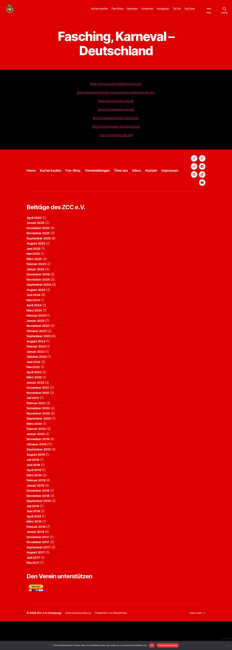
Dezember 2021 (38, 416)
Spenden (132, 10)
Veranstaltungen (104, 187)
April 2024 (34, 334)
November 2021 (38, 421)
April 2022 (34, 401)
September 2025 (39, 267)
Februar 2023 (37, 375)
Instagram (163, 10)
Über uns (129, 187)
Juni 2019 (34, 493)
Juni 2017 (34, 586)
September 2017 (39, 576)
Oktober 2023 (37, 359)
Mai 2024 (34, 329)
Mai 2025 (33, 282)
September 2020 (39, 447)
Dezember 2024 (39, 303)
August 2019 (36, 483)
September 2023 (39, 365)
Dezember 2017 (38, 565)
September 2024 (39, 313)
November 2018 (39, 524)
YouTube (189, 10)
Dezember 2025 (39, 257)
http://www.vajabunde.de (116, 105)
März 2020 (35, 452)
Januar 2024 (36, 349)
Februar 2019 (37, 509)
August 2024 (36, 318)
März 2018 (34, 550)
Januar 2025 (36, 298)
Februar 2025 (37, 292)
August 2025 (36, 272)
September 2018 (39, 529)
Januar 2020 (36, 462)
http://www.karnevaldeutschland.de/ (116, 88)
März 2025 (35, 287)
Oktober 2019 (37, 473)
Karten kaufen (99, 10)
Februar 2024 (37, 344)
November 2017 (38, 571)
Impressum (183, 187)
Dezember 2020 (39, 437)
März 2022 (35, 406)
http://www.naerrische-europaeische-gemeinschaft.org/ (116, 97)
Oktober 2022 (37, 385)
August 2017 (36, 581)
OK (151, 645)
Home (32, 187)
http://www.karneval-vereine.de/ (116, 122)
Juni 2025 (34, 277)
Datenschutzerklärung (167, 645)
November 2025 (39, 262)
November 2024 (39, 308)
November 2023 (39, 354)
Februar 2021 (36, 432)
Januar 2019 (36, 514)
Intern (147, 187)
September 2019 (39, 478)
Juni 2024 (34, 323)
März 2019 (34, 504)
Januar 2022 (36, 411)
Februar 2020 (37, 457)
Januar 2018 (36, 560)
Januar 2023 (36, 380)
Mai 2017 (33, 591)
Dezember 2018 (38, 519)
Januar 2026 (36, 251)
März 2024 (35, 339)
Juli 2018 (33, 535)
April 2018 (34, 545)
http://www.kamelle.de (115, 140)
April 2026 (34, 246)
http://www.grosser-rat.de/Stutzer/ (116, 131)
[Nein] (228, 645)
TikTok (177, 10)
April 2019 (34, 498)
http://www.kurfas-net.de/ (116, 114)
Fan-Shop (117, 10)
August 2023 (36, 370)
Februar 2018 (37, 555)
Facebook (147, 10)
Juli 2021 (33, 426)
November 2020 (39, 442)
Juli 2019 (33, 488)
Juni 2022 (34, 390)
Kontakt (162, 187)
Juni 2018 (34, 540)
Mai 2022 (33, 395)
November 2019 (39, 468)
